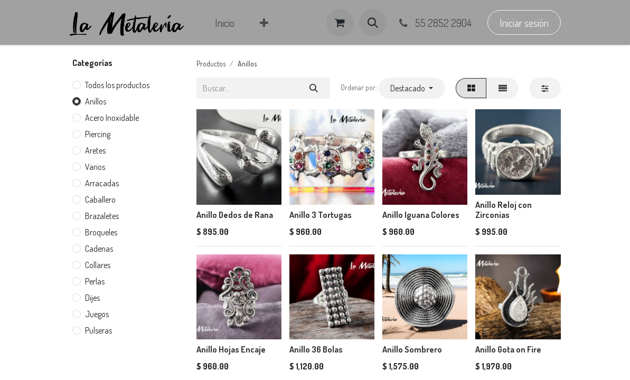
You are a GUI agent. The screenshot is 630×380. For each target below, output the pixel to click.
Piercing (97, 134)
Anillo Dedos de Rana (234, 215)
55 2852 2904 (434, 23)
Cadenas (99, 248)
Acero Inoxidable (112, 117)
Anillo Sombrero (412, 349)
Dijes (92, 297)
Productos (210, 63)
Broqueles (101, 232)
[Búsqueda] (313, 88)
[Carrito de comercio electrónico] (340, 22)
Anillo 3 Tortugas (320, 215)
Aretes (95, 150)
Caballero (100, 199)
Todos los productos (117, 85)
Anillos (95, 101)
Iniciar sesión (524, 23)
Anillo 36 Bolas (316, 349)
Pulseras (98, 330)
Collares (97, 265)
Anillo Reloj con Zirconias (503, 210)
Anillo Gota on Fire (508, 349)
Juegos (97, 314)
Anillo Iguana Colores (420, 215)
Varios (95, 167)
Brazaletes (102, 216)
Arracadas (102, 183)
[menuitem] (224, 23)
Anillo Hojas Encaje (231, 349)
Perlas (95, 281)
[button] (373, 22)
